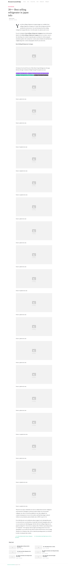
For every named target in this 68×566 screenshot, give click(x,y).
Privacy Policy (33, 1)
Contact (24, 1)
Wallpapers (47, 1)
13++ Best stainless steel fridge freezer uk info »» (43, 536)
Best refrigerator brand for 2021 (41, 75)
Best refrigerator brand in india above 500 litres (38, 73)
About (37, 1)
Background (42, 1)
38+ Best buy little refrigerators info (24, 551)
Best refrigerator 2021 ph (21, 73)
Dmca (28, 1)
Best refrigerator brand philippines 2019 (24, 75)
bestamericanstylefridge (11, 564)
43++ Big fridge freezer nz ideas (49, 546)
